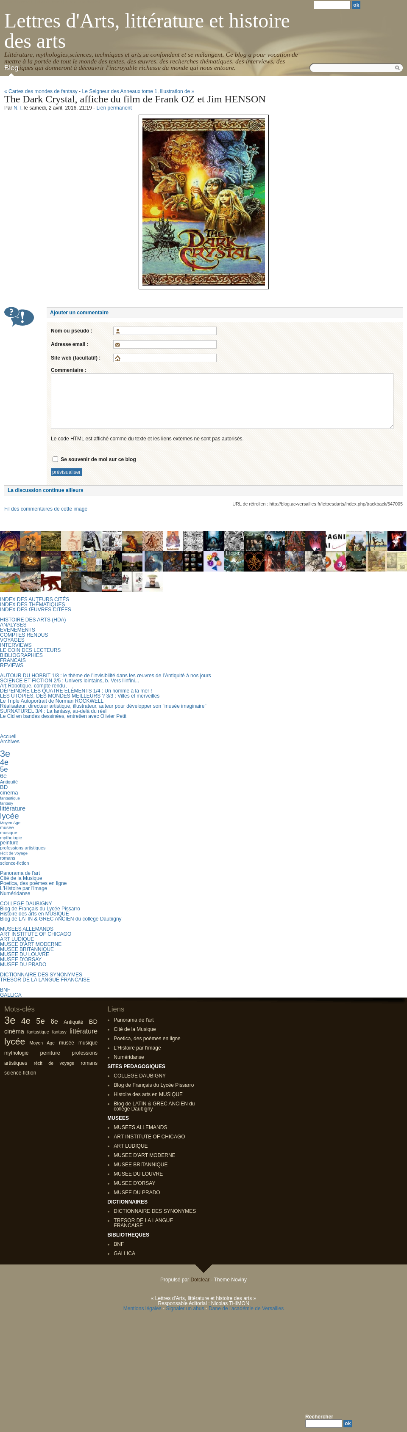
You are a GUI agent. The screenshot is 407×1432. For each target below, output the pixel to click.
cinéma (9, 792)
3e (5, 753)
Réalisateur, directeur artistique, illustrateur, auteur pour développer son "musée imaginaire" (103, 706)
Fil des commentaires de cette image (45, 509)
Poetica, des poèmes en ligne (33, 883)
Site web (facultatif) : (75, 357)
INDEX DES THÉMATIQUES (32, 604)
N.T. (18, 108)
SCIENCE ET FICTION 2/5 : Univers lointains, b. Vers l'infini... (69, 681)
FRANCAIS (13, 660)
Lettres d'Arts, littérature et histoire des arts (147, 30)
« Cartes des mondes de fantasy (41, 91)
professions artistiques (22, 847)
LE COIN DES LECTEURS (30, 650)
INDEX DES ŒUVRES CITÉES (35, 610)
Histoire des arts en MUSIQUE (34, 914)
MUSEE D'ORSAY (21, 959)
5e (4, 769)
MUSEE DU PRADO (23, 964)
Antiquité (9, 781)
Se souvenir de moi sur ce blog (98, 459)
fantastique (10, 798)
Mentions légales (142, 1308)
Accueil (8, 736)
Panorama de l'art (20, 873)
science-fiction (14, 863)
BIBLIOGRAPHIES (21, 655)
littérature (12, 808)
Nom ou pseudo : (71, 330)
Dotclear (199, 1280)
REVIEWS (11, 665)
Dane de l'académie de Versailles (246, 1308)
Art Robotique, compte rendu (32, 686)
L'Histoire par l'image (23, 888)
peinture (9, 843)
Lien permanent (113, 108)
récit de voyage (14, 853)
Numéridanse (15, 893)
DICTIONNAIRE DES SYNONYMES (41, 975)
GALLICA (11, 995)
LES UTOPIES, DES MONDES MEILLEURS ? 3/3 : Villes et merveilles (79, 696)
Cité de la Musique (21, 878)
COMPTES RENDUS (24, 635)
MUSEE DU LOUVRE (24, 954)
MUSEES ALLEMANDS (26, 929)
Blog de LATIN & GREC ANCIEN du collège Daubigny (61, 919)
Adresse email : (70, 344)
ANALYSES (13, 625)
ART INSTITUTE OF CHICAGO (35, 934)
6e (3, 775)
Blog (11, 68)
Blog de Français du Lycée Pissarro (40, 909)
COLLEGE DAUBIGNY (26, 904)
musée (7, 827)
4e (4, 762)
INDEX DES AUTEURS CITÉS (34, 599)
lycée (9, 815)
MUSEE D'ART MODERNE (30, 944)
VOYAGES (12, 640)
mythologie (11, 837)
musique (8, 832)
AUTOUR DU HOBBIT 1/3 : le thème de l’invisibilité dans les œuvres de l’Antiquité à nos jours (105, 676)
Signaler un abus (185, 1308)
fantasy (6, 803)
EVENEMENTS (17, 630)
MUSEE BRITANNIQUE (27, 949)
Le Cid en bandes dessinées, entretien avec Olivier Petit (63, 716)
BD (4, 787)
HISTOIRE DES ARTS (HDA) (33, 620)
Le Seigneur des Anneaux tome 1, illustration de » (138, 91)
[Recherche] (323, 1423)
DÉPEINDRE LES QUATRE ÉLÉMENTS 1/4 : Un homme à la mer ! (76, 691)
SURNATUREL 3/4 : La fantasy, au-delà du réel (53, 711)
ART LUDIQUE (17, 939)
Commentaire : (68, 370)
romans (7, 857)
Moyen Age (10, 822)
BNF (5, 990)
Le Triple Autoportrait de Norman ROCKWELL (51, 701)
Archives (10, 742)
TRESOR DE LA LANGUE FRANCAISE (45, 980)
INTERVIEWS (15, 645)
